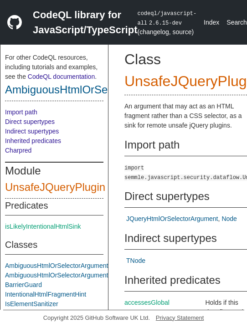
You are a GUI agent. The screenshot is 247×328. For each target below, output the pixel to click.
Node (229, 218)
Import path (21, 112)
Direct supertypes (30, 121)
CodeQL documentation (61, 76)
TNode (135, 260)
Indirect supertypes (32, 131)
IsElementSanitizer (31, 304)
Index (211, 22)
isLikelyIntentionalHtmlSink (43, 226)
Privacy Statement (180, 317)
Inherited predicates (33, 140)
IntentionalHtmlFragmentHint (45, 294)
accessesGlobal (147, 302)
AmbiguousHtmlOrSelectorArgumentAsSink (66, 275)
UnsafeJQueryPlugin (55, 187)
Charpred (18, 150)
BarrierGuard (23, 284)
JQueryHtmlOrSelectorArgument (172, 218)
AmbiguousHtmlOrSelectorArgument (93, 89)
